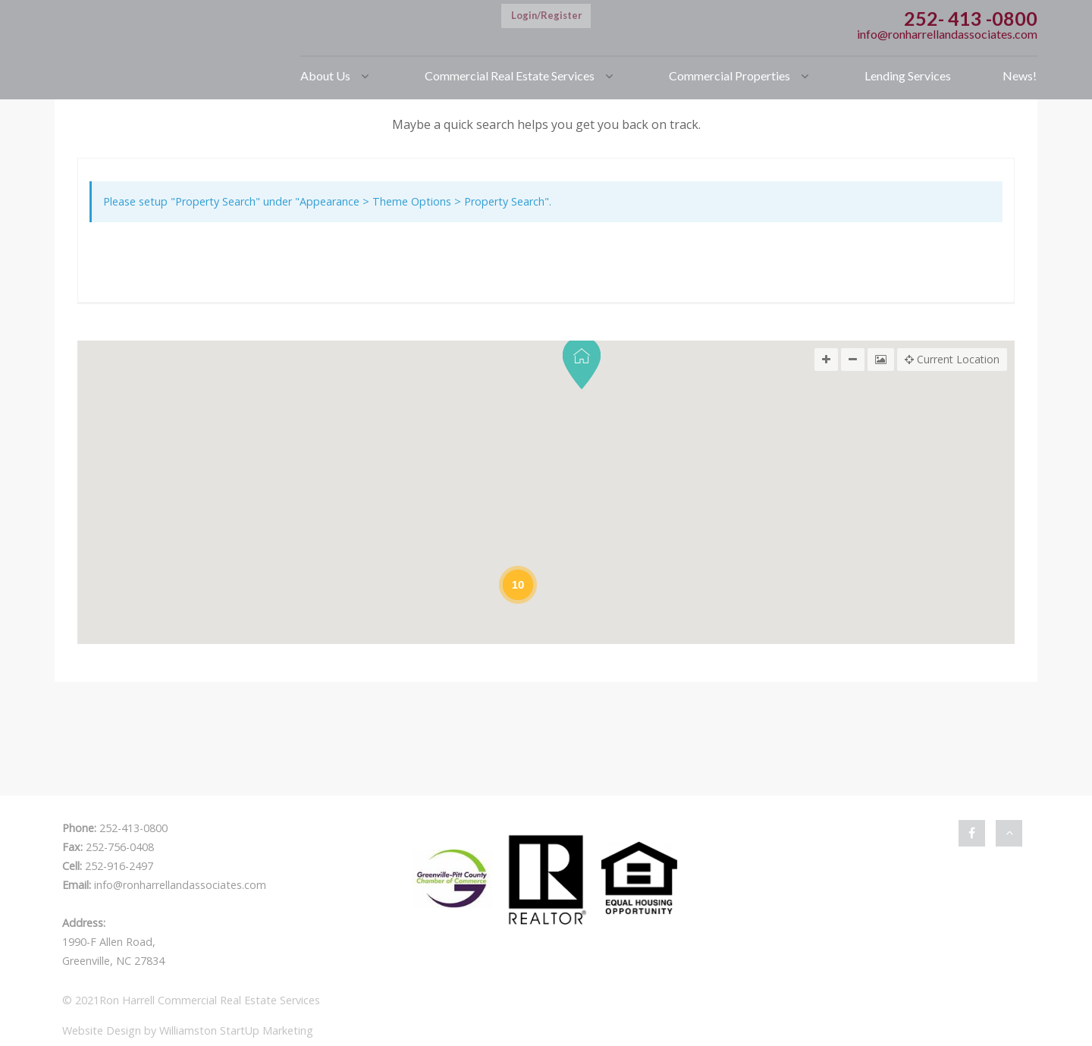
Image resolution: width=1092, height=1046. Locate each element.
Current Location (952, 359)
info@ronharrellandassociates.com (947, 34)
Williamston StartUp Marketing (236, 1030)
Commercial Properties (729, 75)
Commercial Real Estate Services (510, 75)
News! (1020, 75)
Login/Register (546, 15)
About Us (325, 75)
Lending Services (907, 75)
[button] (582, 363)
